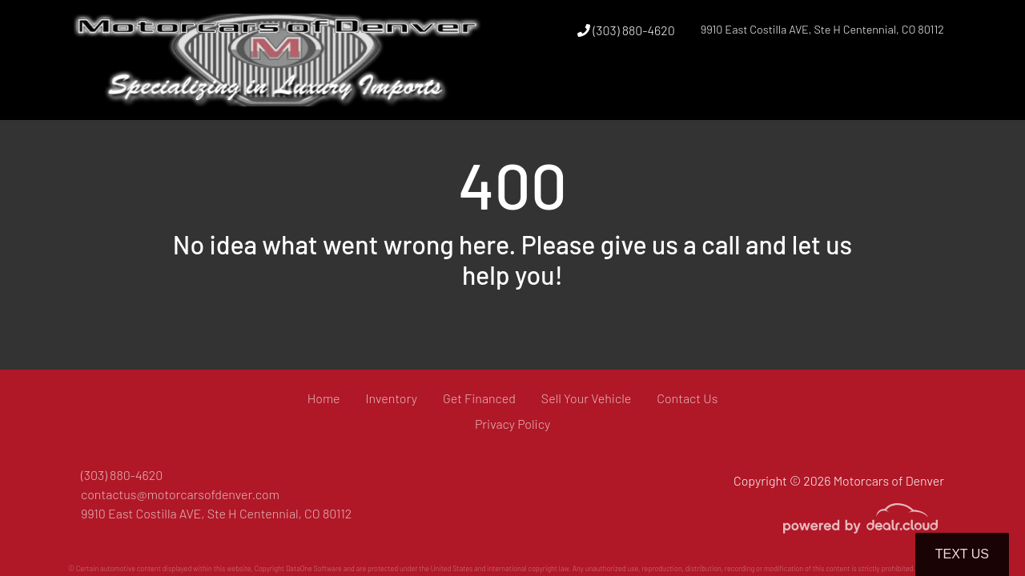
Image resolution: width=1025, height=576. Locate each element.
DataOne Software (314, 568)
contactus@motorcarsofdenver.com (180, 494)
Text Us (962, 554)
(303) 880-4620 (625, 30)
